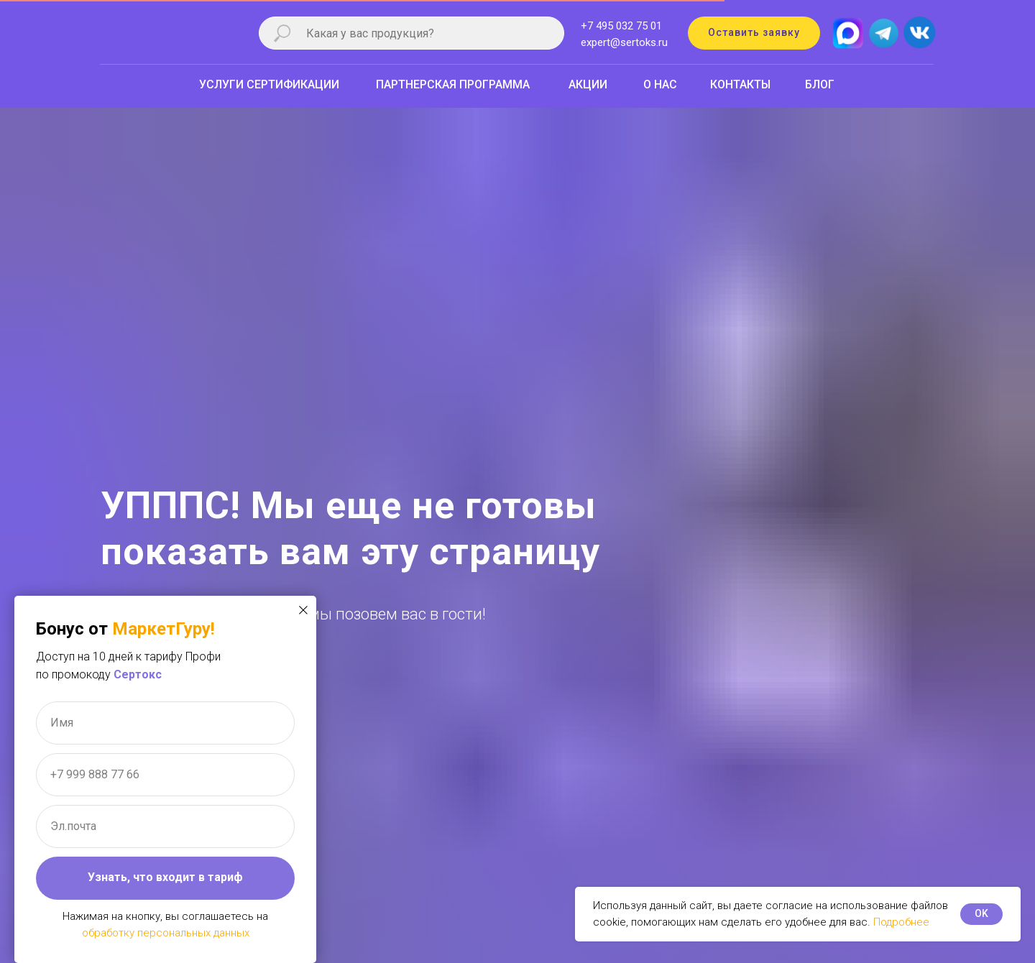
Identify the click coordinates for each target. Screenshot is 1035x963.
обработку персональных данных (165, 932)
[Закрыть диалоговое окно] (303, 610)
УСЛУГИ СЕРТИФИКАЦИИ (269, 84)
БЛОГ (819, 84)
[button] (754, 33)
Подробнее (901, 922)
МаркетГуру (161, 629)
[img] (919, 33)
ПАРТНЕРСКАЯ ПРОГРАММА (453, 84)
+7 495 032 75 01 (621, 25)
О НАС (660, 84)
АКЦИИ (588, 84)
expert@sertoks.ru (624, 42)
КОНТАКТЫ (740, 84)
